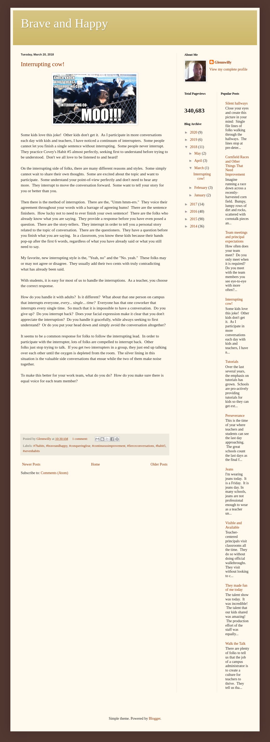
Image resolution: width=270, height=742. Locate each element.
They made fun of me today (236, 588)
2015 (194, 219)
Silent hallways (236, 103)
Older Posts (159, 464)
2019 (194, 140)
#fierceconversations (140, 446)
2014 (194, 226)
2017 (194, 204)
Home (95, 464)
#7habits (38, 446)
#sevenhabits (31, 451)
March (199, 168)
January (200, 195)
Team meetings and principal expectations (236, 237)
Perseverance (235, 416)
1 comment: (80, 439)
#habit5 (161, 446)
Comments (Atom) (54, 473)
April (198, 161)
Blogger (154, 718)
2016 (194, 211)
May (198, 153)
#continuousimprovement (108, 446)
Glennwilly (223, 62)
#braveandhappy (56, 446)
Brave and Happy (64, 23)
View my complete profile (229, 69)
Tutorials (231, 362)
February (201, 188)
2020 (194, 132)
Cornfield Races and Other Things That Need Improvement (237, 165)
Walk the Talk (235, 644)
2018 (194, 147)
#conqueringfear (79, 446)
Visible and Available (233, 525)
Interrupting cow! (43, 64)
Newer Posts (31, 464)
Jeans (229, 469)
